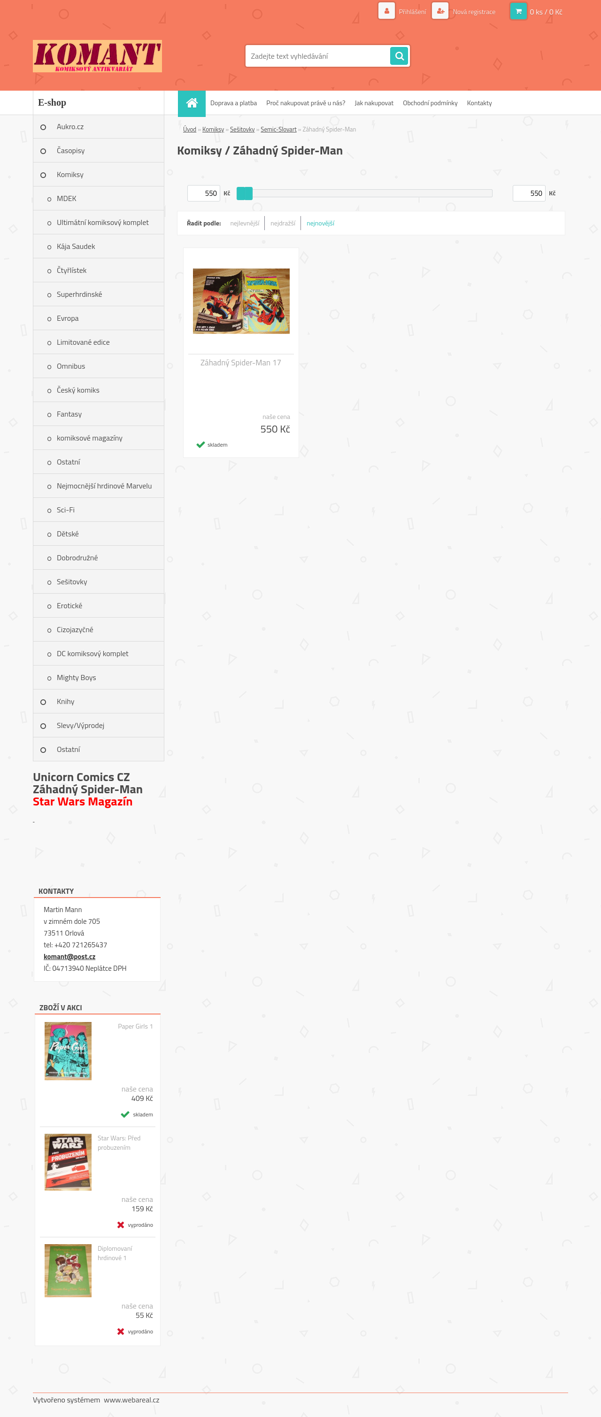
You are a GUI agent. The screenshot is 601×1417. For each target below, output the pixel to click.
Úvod (189, 129)
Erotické (69, 605)
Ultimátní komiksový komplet (103, 222)
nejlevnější (245, 223)
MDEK (67, 198)
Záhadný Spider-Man (88, 789)
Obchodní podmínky (430, 103)
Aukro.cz (70, 126)
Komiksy (70, 174)
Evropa (68, 318)
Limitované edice (83, 342)
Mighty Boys (76, 677)
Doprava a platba (233, 103)
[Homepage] (195, 103)
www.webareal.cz (132, 1399)
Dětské (68, 533)
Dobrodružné (77, 557)
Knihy (65, 701)
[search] (399, 56)
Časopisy (71, 150)
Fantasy (69, 413)
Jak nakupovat (373, 103)
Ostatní (68, 461)
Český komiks (78, 389)
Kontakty (479, 103)
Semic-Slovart (278, 129)
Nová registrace (473, 11)
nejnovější (320, 223)
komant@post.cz (69, 956)
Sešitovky (72, 581)
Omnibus (71, 366)
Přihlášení (413, 11)
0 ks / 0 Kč (546, 11)
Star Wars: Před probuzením (119, 1142)
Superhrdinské (79, 294)
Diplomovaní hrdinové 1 (115, 1253)
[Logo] (97, 55)
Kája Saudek (76, 246)
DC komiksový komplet (93, 653)
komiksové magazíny (90, 437)
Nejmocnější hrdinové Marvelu (104, 485)
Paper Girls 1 (135, 1026)
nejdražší (282, 223)
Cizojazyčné (75, 629)
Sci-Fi (66, 509)
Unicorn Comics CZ (81, 776)
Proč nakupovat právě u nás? (305, 103)
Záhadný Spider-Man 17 (240, 362)
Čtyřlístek (72, 270)
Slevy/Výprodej (80, 725)
